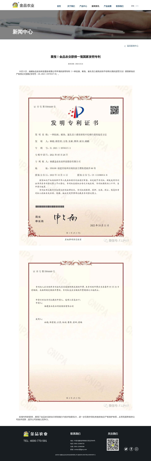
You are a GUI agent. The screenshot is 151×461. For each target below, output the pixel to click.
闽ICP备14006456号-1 (89, 455)
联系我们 (120, 6)
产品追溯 (107, 6)
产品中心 (83, 6)
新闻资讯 (95, 6)
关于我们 (71, 6)
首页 (59, 6)
